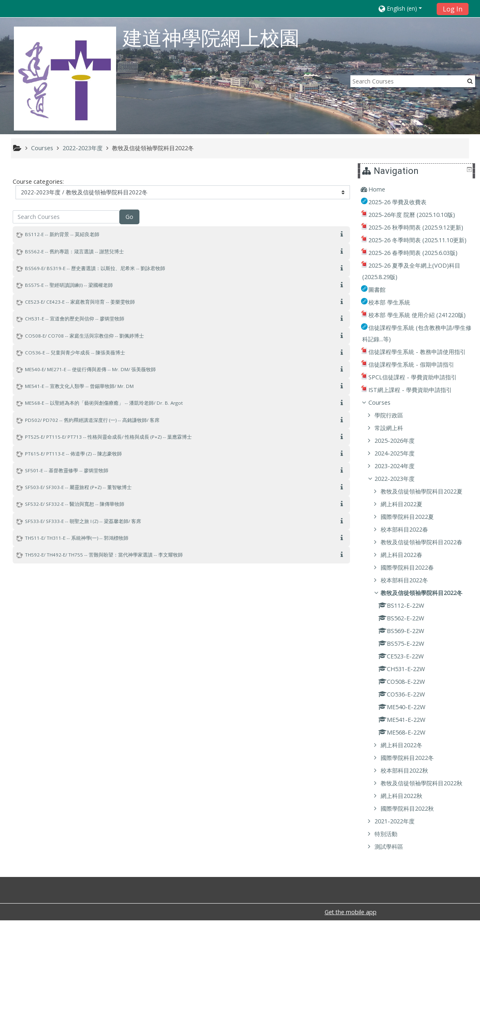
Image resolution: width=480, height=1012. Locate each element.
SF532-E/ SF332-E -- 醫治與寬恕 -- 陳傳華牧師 (74, 504)
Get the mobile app (351, 1003)
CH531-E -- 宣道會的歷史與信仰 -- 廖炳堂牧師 (74, 319)
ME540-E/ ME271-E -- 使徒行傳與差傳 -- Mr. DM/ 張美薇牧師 (90, 369)
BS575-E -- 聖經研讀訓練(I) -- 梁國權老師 (69, 285)
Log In (452, 9)
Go (129, 217)
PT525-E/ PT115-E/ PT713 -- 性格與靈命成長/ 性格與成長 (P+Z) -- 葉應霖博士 (108, 437)
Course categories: (38, 181)
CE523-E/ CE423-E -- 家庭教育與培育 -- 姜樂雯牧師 (80, 302)
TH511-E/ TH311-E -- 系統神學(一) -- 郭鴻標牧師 (76, 538)
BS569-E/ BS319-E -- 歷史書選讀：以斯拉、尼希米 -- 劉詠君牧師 (95, 268)
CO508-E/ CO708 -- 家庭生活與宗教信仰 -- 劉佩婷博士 (84, 336)
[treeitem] (417, 189)
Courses (386, 448)
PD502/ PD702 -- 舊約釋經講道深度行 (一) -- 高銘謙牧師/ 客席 (92, 420)
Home (383, 189)
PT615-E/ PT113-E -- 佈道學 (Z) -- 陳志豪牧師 (73, 454)
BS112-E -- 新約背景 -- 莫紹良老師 (62, 234)
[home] (65, 78)
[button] (405, 8)
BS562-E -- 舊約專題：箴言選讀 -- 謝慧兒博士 (74, 251)
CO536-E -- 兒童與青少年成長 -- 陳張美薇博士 (75, 352)
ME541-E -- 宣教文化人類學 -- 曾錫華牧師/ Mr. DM (79, 386)
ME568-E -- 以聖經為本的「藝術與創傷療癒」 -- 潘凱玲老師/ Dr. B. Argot (104, 403)
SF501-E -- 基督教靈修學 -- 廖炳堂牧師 (66, 470)
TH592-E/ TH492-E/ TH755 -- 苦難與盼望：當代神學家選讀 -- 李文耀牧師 (104, 555)
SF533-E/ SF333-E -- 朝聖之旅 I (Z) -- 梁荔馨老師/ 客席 (83, 521)
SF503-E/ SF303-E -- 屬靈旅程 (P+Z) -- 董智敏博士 (78, 487)
